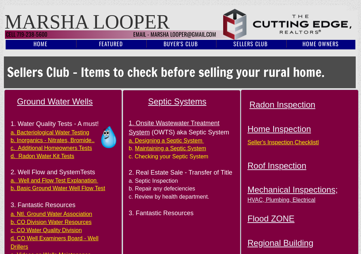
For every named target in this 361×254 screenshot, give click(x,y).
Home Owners (320, 44)
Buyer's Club (181, 44)
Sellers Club (250, 44)
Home (40, 44)
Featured (111, 44)
